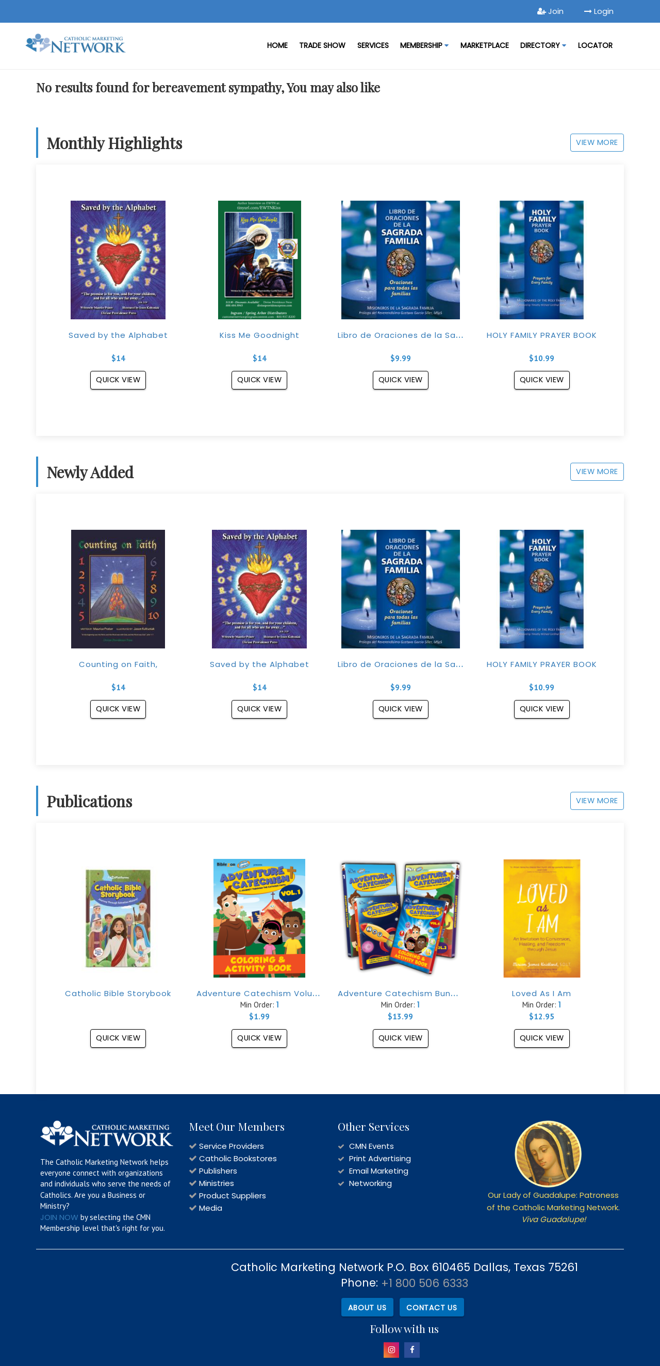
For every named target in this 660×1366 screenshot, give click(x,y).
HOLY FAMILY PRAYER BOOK (542, 335)
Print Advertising (380, 1158)
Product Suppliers (232, 1195)
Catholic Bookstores (238, 1158)
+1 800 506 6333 (424, 1283)
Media (210, 1207)
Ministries (216, 1183)
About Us (366, 1306)
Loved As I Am (541, 993)
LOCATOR (595, 45)
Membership (424, 45)
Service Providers (231, 1146)
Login (599, 11)
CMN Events (371, 1146)
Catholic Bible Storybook (118, 993)
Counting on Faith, (118, 664)
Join (550, 11)
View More (593, 142)
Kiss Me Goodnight (260, 335)
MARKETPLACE (484, 45)
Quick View (118, 380)
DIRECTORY (543, 45)
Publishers (218, 1170)
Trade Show (322, 45)
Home (277, 45)
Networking (370, 1183)
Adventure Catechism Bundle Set (410, 993)
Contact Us (431, 1306)
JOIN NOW (59, 1217)
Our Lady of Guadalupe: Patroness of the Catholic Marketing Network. (553, 1207)
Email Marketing (378, 1170)
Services (373, 45)
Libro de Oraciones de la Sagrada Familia (426, 335)
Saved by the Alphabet (118, 335)
